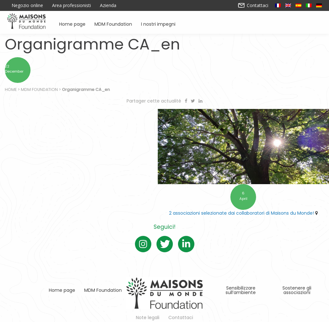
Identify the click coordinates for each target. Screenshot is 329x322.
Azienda (108, 5)
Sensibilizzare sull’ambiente (241, 287)
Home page (72, 23)
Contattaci (253, 5)
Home (11, 90)
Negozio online (27, 5)
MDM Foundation (113, 23)
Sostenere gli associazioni (296, 287)
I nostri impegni (158, 23)
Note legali (147, 315)
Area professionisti (71, 5)
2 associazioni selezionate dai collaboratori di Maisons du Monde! (245, 210)
